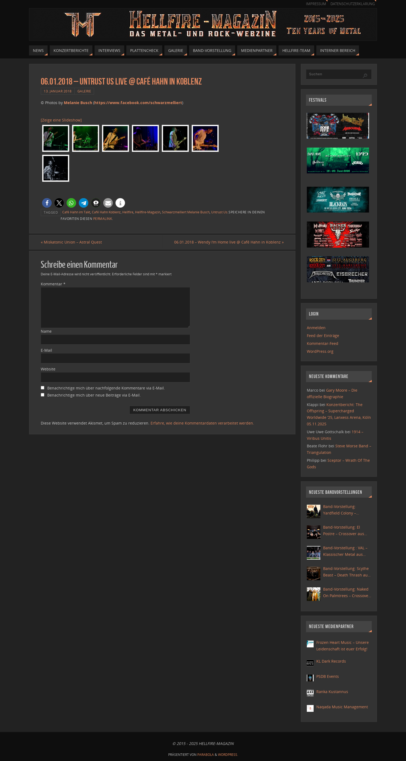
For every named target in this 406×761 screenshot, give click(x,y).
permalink (102, 218)
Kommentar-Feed (322, 343)
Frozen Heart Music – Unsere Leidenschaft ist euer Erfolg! (342, 645)
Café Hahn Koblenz (106, 212)
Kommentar (53, 283)
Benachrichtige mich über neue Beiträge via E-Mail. (94, 395)
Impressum (316, 4)
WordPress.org (320, 351)
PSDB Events (327, 676)
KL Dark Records (331, 661)
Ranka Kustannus (332, 691)
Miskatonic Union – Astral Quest (71, 242)
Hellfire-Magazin (147, 212)
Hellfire (127, 212)
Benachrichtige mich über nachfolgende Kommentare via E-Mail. (106, 388)
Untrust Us (219, 212)
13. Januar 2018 (58, 91)
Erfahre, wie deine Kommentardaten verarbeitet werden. (202, 423)
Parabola (205, 754)
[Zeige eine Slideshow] (61, 120)
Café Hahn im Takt (76, 212)
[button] (47, 203)
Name (46, 331)
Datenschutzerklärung (352, 4)
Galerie (84, 91)
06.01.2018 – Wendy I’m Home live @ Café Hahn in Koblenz (229, 242)
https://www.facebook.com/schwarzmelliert (138, 102)
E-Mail (46, 350)
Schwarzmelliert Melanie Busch (186, 212)
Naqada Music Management (342, 706)
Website (48, 369)
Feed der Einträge (323, 335)
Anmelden (316, 327)
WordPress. (228, 754)
